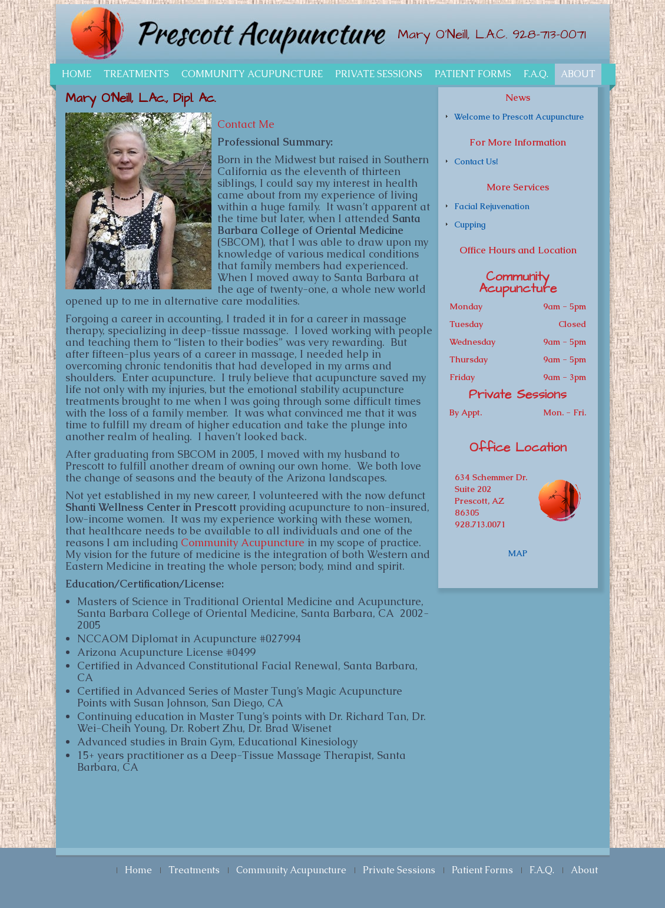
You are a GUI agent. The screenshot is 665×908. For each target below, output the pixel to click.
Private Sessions (378, 74)
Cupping (469, 224)
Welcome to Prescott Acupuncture (519, 116)
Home (76, 74)
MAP (517, 553)
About (578, 74)
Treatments (136, 74)
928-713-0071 (549, 34)
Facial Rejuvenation (492, 206)
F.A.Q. (536, 74)
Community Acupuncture (252, 74)
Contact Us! (476, 161)
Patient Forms (473, 74)
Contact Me (245, 124)
